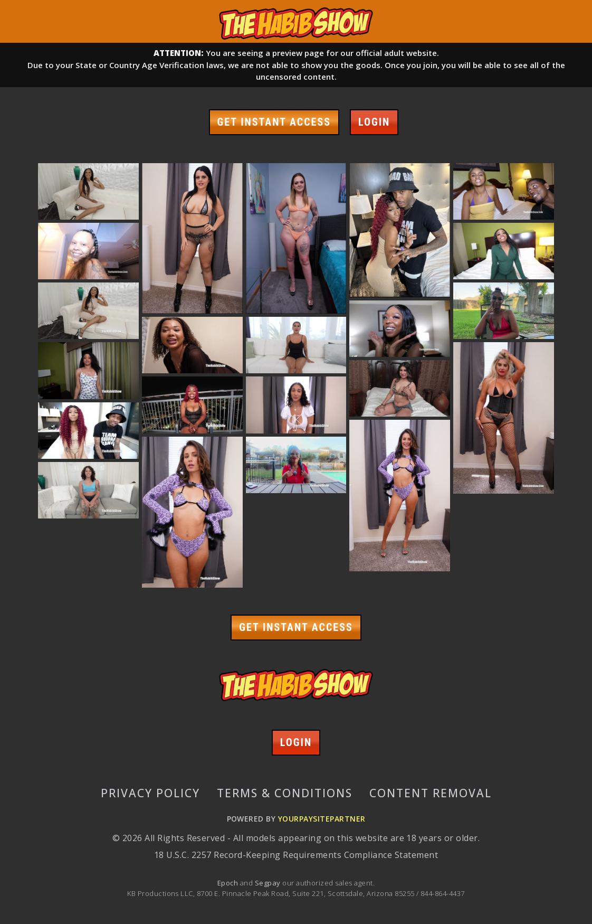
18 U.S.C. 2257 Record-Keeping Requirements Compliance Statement (296, 855)
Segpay (268, 883)
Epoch (228, 883)
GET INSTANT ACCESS (274, 122)
